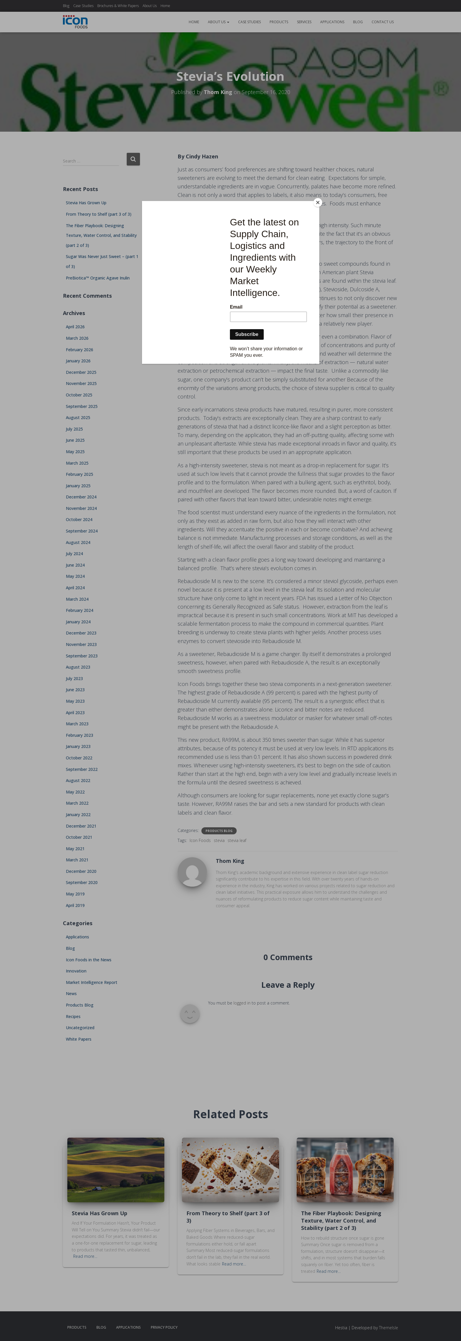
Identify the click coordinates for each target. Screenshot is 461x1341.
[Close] (317, 202)
